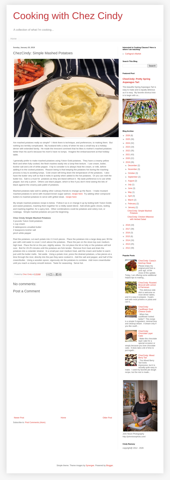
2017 (128, 229)
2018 (128, 225)
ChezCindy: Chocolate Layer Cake (145, 333)
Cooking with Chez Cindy (68, 15)
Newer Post (19, 418)
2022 (128, 151)
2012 (128, 248)
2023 (128, 147)
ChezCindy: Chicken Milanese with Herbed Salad (141, 218)
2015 (128, 236)
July (130, 184)
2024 (128, 143)
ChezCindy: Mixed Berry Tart (146, 356)
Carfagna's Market (133, 54)
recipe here (77, 194)
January (132, 207)
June (130, 188)
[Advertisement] (63, 389)
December (133, 165)
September (133, 177)
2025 (128, 139)
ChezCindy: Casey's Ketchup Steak (147, 262)
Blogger (109, 465)
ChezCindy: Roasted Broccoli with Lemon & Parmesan (147, 285)
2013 (128, 244)
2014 (128, 240)
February (132, 203)
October (132, 173)
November (133, 169)
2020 (128, 158)
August (131, 181)
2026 (128, 135)
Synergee (90, 465)
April (130, 196)
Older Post (107, 418)
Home (13, 38)
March (131, 200)
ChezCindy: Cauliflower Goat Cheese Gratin (145, 309)
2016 (128, 233)
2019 (128, 162)
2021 (128, 154)
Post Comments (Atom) (35, 422)
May (130, 192)
